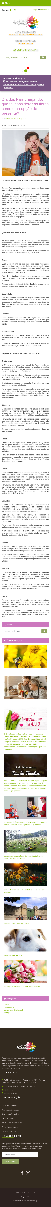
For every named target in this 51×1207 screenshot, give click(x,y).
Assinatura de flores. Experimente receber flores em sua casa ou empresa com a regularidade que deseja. (25, 823)
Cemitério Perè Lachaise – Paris (16, 924)
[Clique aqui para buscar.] (43, 57)
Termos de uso (8, 1118)
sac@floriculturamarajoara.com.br (18, 1086)
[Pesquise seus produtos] (25, 57)
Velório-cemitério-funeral (13, 1010)
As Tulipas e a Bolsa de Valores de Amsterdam (22, 987)
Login (35, 9)
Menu (6, 3)
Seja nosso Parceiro (10, 1114)
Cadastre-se (44, 9)
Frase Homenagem (10, 1127)
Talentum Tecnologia (31, 1201)
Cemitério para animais (13, 955)
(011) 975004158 (25, 50)
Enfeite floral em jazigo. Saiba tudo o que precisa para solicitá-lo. (24, 891)
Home (7, 78)
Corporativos (9, 1007)
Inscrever (10, 1161)
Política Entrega (9, 1131)
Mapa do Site (25, 1197)
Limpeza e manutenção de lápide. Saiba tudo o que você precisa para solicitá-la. (23, 857)
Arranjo (7, 1013)
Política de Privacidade (12, 1122)
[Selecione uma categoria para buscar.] (25, 62)
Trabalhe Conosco (9, 1105)
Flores (6, 1005)
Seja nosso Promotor (11, 1110)
